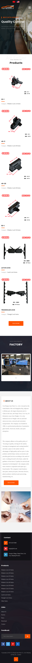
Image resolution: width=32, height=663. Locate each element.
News (2, 618)
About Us (3, 611)
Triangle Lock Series (6, 598)
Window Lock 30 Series (7, 573)
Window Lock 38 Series (7, 579)
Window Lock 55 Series (7, 588)
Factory (3, 614)
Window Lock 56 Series (7, 591)
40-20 (3, 184)
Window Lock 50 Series (7, 585)
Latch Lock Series (6, 594)
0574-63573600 (12, 542)
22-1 (2, 99)
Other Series (4, 601)
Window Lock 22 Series (7, 570)
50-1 (3, 226)
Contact (3, 624)
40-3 (3, 141)
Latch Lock (5, 268)
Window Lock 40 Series (7, 582)
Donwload (4, 621)
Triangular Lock (8, 310)
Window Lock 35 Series (7, 576)
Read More (15, 323)
